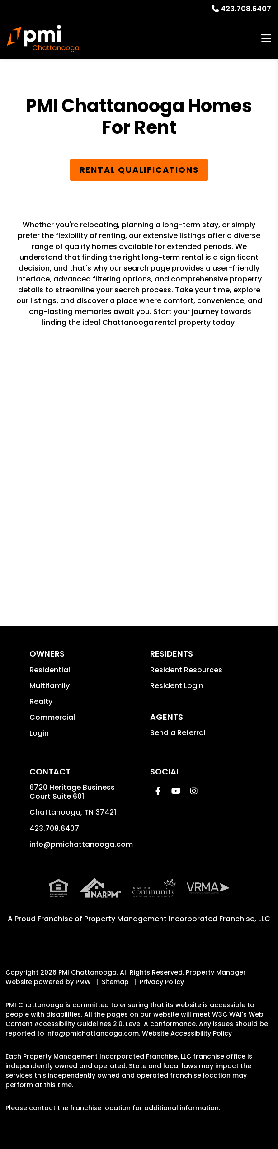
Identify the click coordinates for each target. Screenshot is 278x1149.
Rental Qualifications (139, 169)
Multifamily (49, 685)
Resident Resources (186, 670)
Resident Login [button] (176, 685)
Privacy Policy (162, 981)
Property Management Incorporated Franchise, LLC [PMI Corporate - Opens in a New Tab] (177, 919)
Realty (40, 701)
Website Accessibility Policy (187, 1033)
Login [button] (39, 733)
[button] (158, 791)
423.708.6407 (246, 9)
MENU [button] (266, 38)
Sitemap (115, 981)
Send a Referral (178, 732)
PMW (83, 981)
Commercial (52, 717)
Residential (49, 670)
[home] (43, 38)
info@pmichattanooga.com (81, 844)
